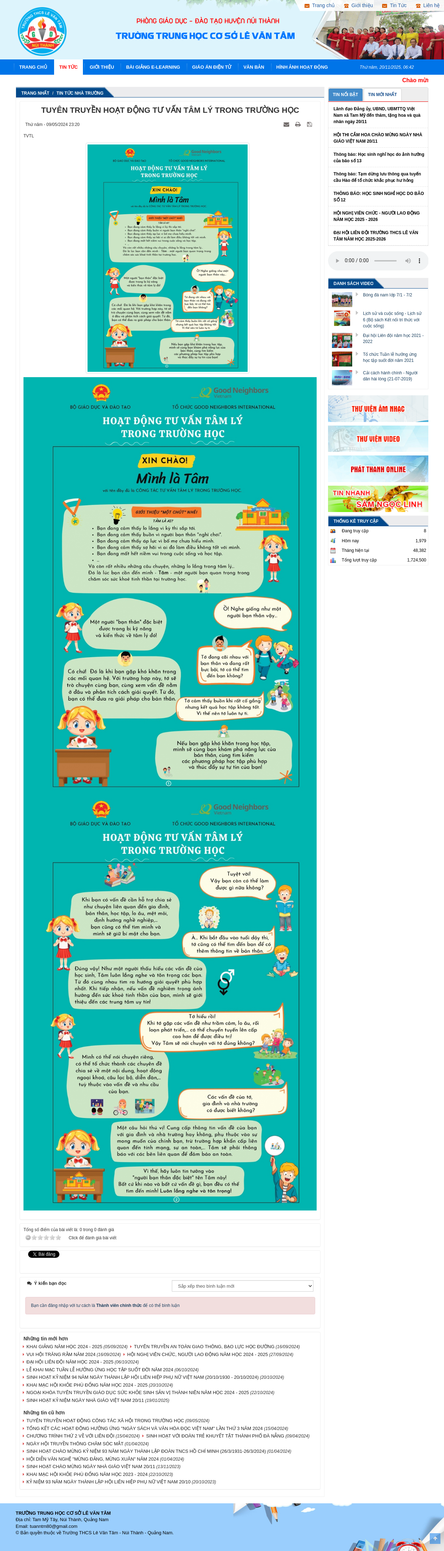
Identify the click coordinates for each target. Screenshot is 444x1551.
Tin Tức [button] (394, 5)
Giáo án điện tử (211, 67)
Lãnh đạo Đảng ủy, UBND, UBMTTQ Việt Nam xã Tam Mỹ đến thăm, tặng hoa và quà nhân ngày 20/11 (377, 115)
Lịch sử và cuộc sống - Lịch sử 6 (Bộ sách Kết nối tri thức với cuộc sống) (392, 319)
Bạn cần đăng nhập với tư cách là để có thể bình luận (105, 1305)
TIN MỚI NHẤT (382, 94)
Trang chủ (33, 67)
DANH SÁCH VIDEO (354, 283)
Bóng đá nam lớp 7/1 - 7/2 (387, 294)
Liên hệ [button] (428, 5)
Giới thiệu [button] (358, 5)
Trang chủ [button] (320, 5)
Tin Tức (68, 67)
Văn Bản (253, 67)
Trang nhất (35, 93)
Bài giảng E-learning (153, 67)
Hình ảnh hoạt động (302, 67)
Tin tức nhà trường (80, 93)
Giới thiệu (102, 67)
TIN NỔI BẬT (345, 94)
